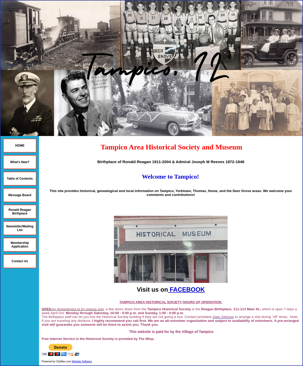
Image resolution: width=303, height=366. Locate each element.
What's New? (19, 162)
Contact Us (20, 261)
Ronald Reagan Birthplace (20, 211)
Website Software (82, 361)
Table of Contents (20, 178)
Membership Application (20, 244)
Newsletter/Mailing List (19, 228)
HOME (20, 145)
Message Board (19, 195)
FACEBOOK (186, 289)
